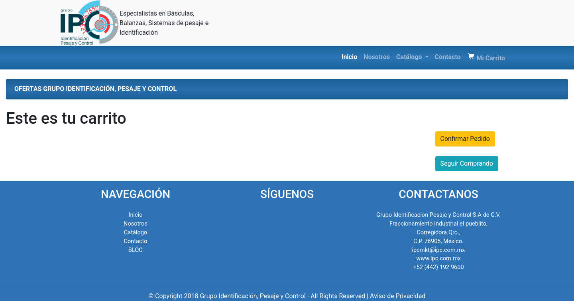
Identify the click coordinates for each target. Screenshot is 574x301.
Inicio (351, 56)
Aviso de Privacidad (397, 296)
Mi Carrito (486, 57)
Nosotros (377, 57)
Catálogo (409, 57)
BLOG (135, 249)
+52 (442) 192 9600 (438, 267)
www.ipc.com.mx (438, 258)
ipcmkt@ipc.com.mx (438, 249)
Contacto (448, 57)
